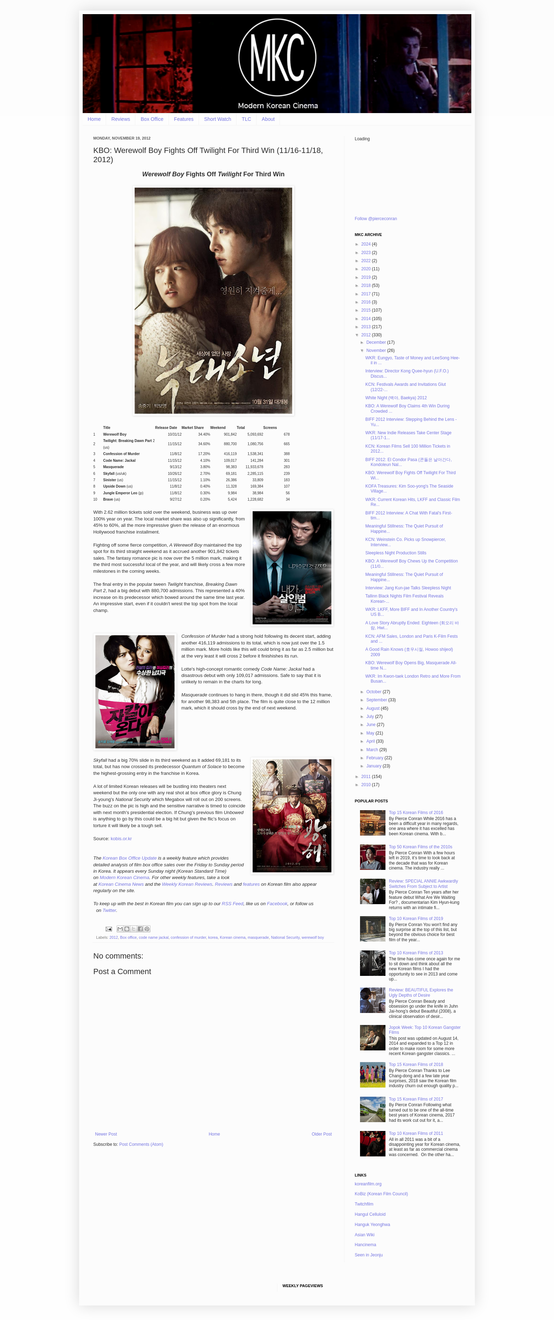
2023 (366, 252)
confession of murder (188, 937)
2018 (366, 285)
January (374, 766)
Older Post (322, 1134)
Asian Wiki (365, 1234)
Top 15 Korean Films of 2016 (416, 812)
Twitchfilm (364, 1204)
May (371, 733)
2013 (366, 326)
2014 (366, 318)
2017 (366, 293)
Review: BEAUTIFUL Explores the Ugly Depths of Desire (421, 992)
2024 (366, 244)
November (376, 350)
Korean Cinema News (121, 884)
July (370, 716)
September (377, 699)
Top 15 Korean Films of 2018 (416, 1064)
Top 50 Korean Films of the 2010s (420, 846)
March (372, 749)
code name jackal (154, 937)
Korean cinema (233, 937)
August (373, 708)
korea (213, 937)
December (376, 342)
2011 (366, 776)
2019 (366, 277)
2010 (366, 784)
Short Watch (217, 119)
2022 (366, 260)
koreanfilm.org (368, 1183)
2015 (366, 310)
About (268, 119)
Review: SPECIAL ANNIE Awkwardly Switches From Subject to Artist (423, 884)
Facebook (277, 903)
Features (184, 119)
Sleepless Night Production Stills (395, 552)
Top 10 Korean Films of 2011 (416, 1133)
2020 (366, 268)
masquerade (258, 937)
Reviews (120, 119)
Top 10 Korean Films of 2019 (416, 918)
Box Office (152, 119)
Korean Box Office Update (129, 858)
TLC (246, 119)
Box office (128, 937)
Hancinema (365, 1244)
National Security (285, 937)
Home (94, 119)
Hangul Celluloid (370, 1214)
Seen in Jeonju (369, 1255)
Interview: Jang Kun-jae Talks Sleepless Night (408, 587)
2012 (114, 937)
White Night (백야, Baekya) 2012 (396, 397)
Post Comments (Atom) (141, 1144)
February (375, 757)
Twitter (109, 910)
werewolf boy (313, 937)
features (251, 884)
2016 (366, 302)
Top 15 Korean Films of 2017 (416, 1099)
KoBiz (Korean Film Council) (381, 1193)
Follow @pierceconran (376, 218)
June (371, 724)
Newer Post (106, 1134)
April (371, 741)
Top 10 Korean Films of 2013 (416, 952)
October (374, 691)
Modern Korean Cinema (124, 877)
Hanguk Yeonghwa (372, 1224)
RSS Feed (232, 903)
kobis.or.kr (121, 838)
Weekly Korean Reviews (187, 884)
